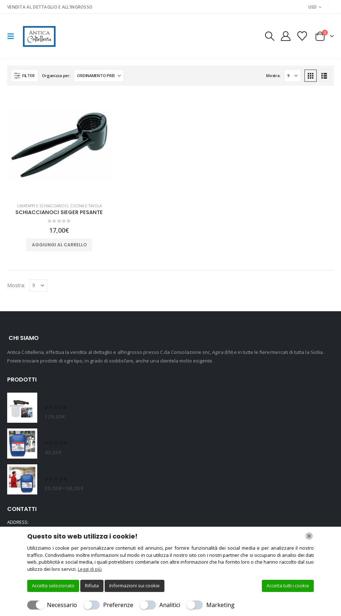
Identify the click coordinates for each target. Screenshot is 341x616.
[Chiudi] (309, 536)
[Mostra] (292, 75)
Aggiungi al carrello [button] (59, 245)
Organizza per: (56, 75)
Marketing (220, 605)
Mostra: (273, 75)
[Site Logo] (38, 36)
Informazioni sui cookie (134, 585)
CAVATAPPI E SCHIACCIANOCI (42, 205)
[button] (13, 36)
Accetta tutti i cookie (287, 585)
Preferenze (118, 605)
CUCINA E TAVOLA (86, 205)
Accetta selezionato (53, 585)
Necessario (62, 605)
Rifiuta (92, 585)
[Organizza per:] (99, 75)
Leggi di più (90, 569)
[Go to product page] (59, 145)
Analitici (169, 605)
